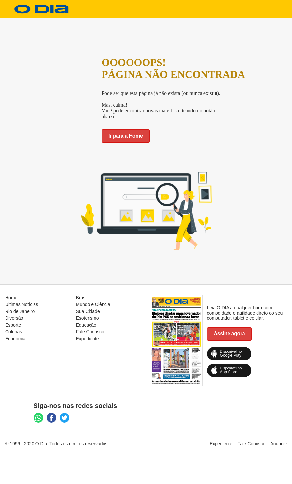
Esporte (13, 325)
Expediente (87, 338)
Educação (86, 325)
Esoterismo (87, 318)
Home (11, 297)
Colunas (13, 331)
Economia (15, 338)
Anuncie (278, 443)
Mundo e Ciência (93, 304)
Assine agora (229, 333)
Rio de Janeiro (20, 311)
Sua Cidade (88, 311)
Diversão (14, 318)
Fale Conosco (90, 331)
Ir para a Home (125, 136)
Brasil (82, 297)
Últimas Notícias (21, 304)
